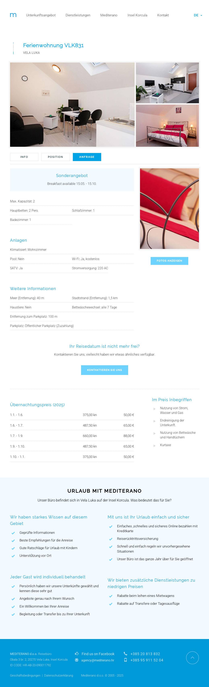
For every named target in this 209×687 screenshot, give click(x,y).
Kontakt (163, 15)
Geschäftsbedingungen (25, 675)
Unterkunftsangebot (41, 15)
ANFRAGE (87, 156)
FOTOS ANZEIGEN (169, 260)
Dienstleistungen (78, 15)
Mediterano (108, 15)
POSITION (55, 156)
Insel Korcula (137, 15)
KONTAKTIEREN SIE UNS (104, 370)
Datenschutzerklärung (58, 675)
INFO (24, 156)
